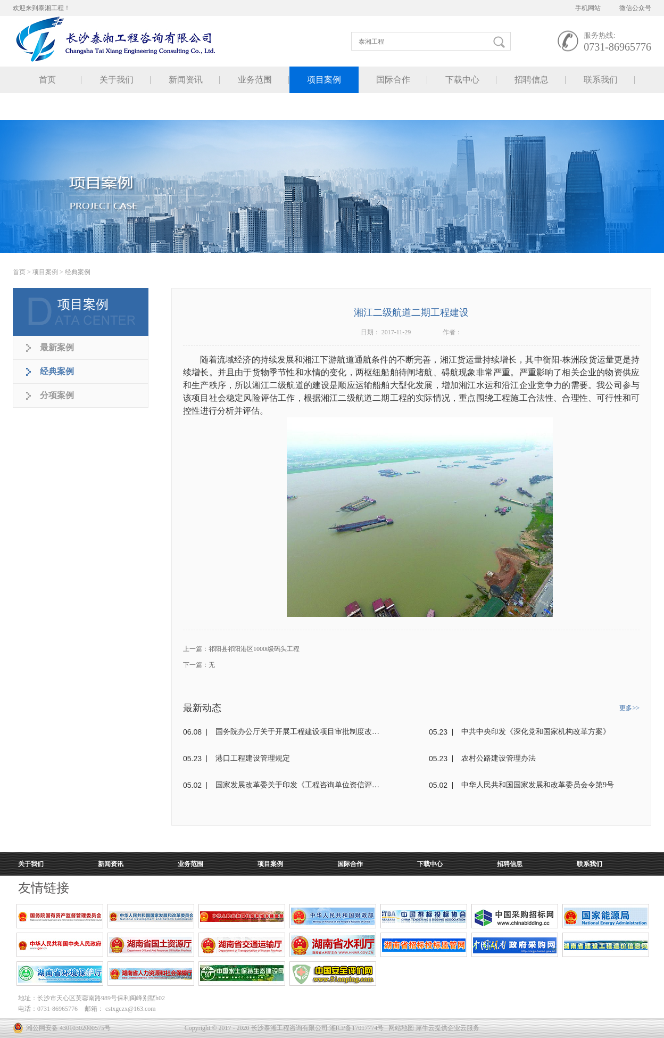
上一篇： (241, 649)
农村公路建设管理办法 (498, 758)
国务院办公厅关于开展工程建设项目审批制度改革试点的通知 (297, 732)
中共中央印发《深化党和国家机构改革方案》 (535, 732)
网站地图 (399, 1028)
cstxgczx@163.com (130, 1008)
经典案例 (77, 272)
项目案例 (45, 272)
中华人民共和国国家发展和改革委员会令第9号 (537, 785)
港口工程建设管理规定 (252, 758)
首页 (47, 79)
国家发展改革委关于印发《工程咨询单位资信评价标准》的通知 (297, 785)
